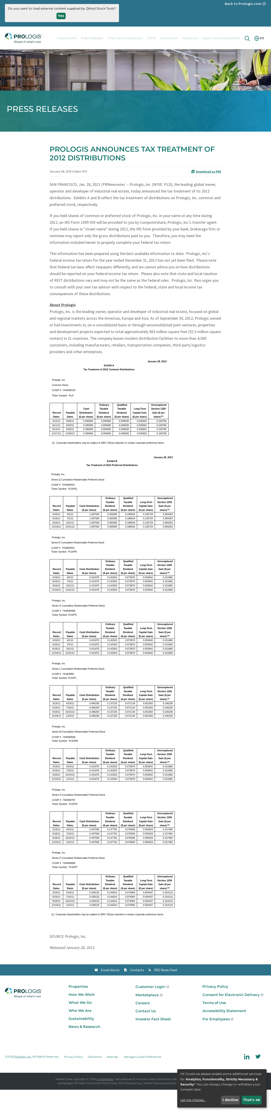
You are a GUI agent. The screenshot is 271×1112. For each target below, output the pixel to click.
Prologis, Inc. (23, 1079)
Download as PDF (206, 194)
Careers (143, 1025)
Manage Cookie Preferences (142, 1079)
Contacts (137, 992)
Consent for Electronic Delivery (233, 1017)
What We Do (80, 1025)
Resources (190, 38)
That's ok (251, 1100)
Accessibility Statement (224, 1033)
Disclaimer (95, 1079)
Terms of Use (214, 1025)
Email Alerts (110, 992)
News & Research (84, 1049)
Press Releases (92, 38)
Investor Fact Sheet (153, 1041)
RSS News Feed (165, 992)
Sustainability (81, 1041)
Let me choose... (192, 1100)
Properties (78, 1009)
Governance (169, 38)
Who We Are (80, 1033)
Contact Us (146, 1033)
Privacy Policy (215, 1009)
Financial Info (67, 38)
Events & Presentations (125, 38)
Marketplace (149, 1017)
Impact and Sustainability (221, 38)
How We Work (82, 1017)
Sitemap (112, 1079)
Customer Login (153, 1009)
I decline (230, 1100)
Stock (151, 38)
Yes (61, 16)
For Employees (218, 1041)
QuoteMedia (105, 1101)
